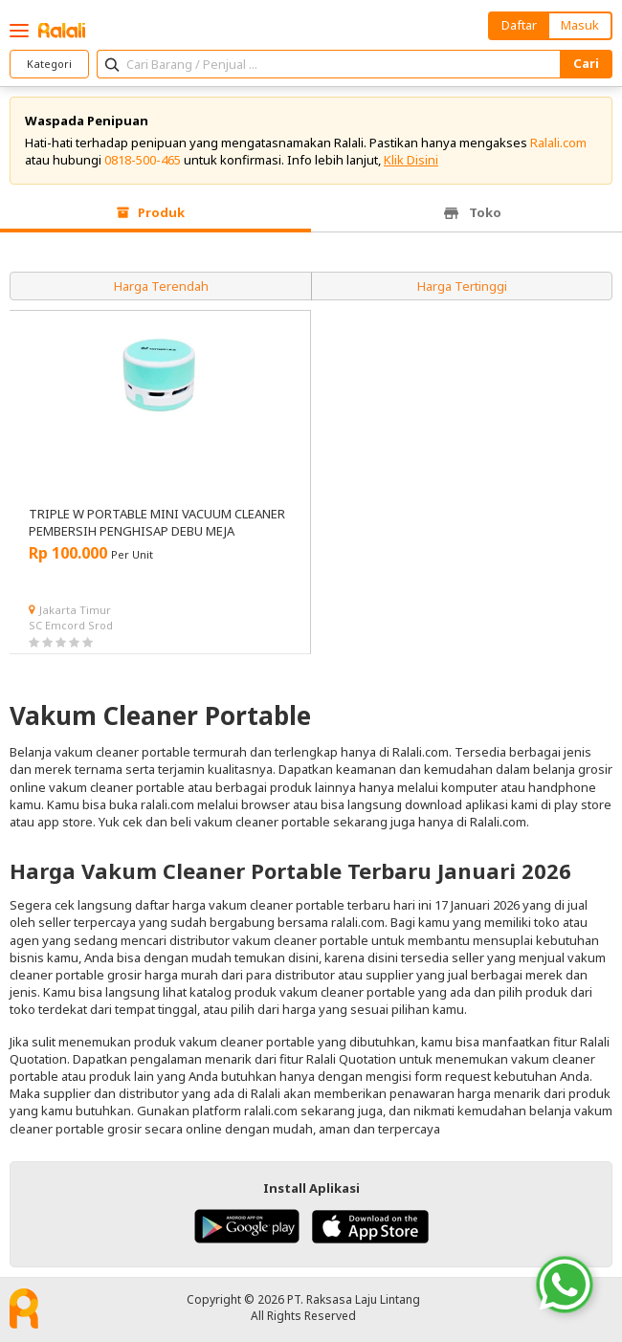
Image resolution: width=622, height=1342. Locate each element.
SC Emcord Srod (71, 625)
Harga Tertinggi (462, 286)
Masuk (580, 24)
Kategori (49, 63)
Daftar (519, 24)
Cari (586, 63)
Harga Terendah (161, 286)
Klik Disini (411, 159)
